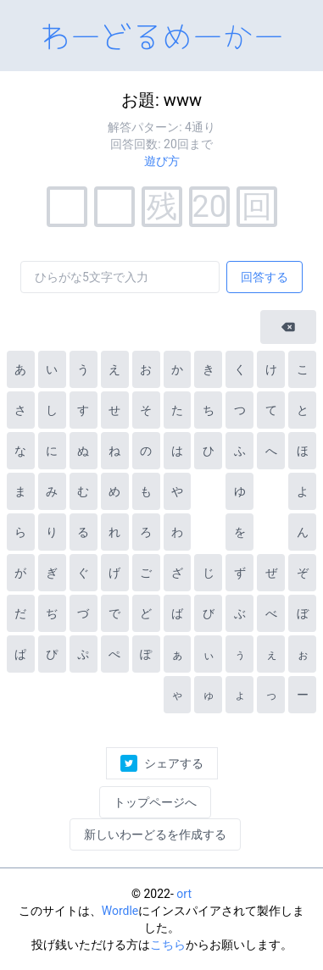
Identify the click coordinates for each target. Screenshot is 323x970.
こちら (168, 944)
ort (184, 894)
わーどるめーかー (162, 34)
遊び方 (162, 161)
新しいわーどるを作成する (155, 834)
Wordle (120, 910)
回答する (264, 277)
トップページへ (155, 802)
